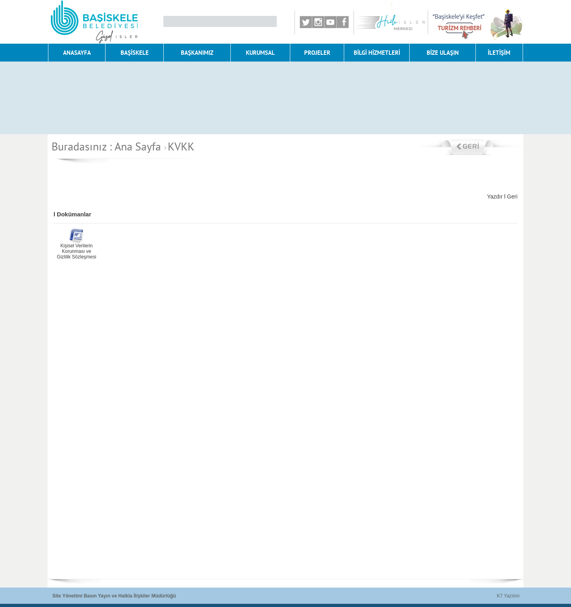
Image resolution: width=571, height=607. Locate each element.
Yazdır (494, 196)
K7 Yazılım (508, 596)
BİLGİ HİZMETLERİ (377, 52)
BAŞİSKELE (135, 52)
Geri (512, 196)
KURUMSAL (260, 52)
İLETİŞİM (499, 52)
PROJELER (317, 52)
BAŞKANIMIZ (197, 52)
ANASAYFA (77, 52)
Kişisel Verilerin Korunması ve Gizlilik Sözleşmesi (76, 251)
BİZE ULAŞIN (443, 52)
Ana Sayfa (138, 146)
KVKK (178, 146)
